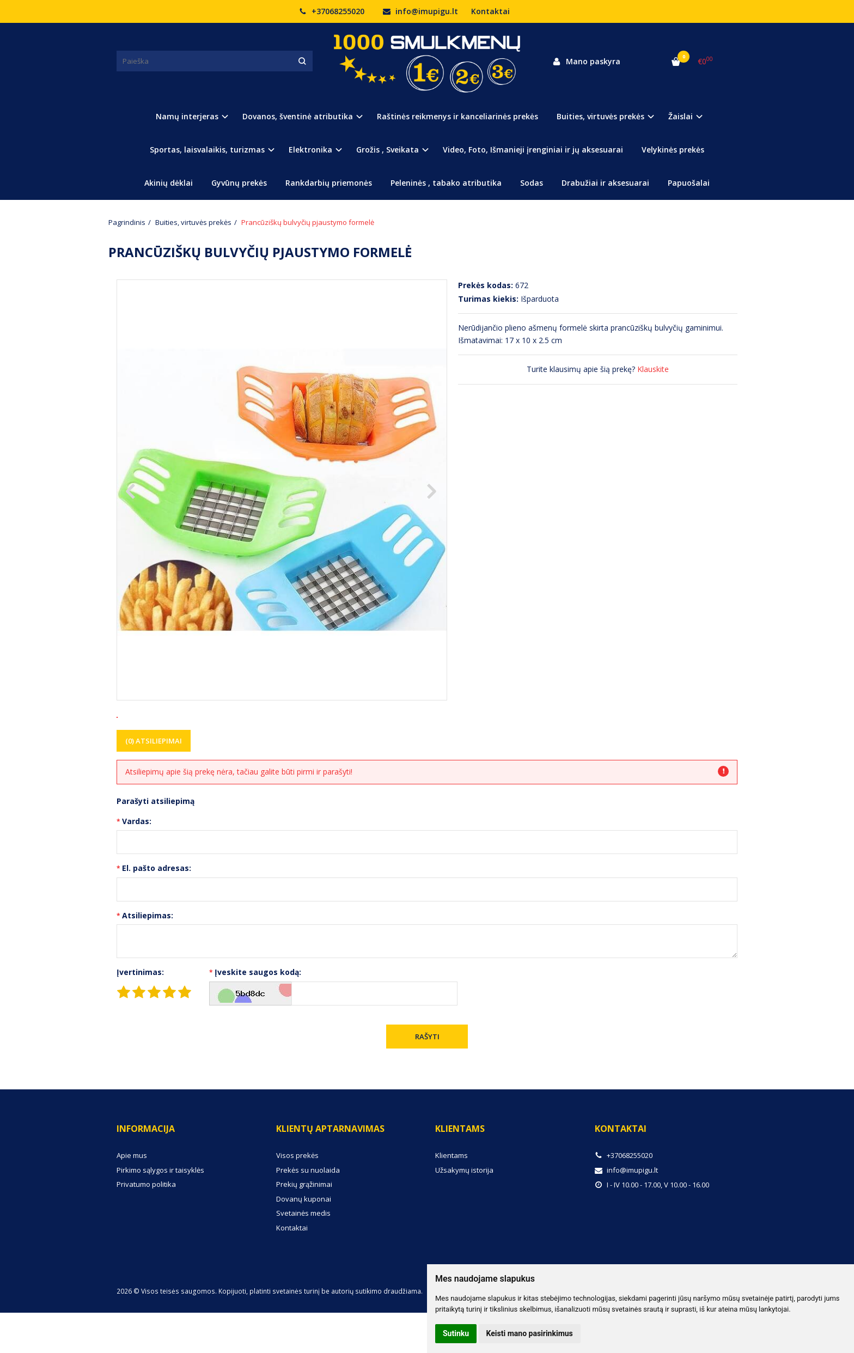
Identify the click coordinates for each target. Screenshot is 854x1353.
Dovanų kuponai (303, 1239)
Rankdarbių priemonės (328, 183)
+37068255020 (331, 11)
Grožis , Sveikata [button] (387, 149)
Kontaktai (490, 11)
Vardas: (136, 861)
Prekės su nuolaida (308, 1210)
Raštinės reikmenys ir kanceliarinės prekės (457, 116)
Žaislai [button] (680, 116)
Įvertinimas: (140, 1012)
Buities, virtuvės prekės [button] (600, 116)
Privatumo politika (146, 1224)
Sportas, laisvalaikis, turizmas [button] (207, 149)
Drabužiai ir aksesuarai (605, 183)
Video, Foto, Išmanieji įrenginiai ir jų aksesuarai (533, 149)
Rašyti (427, 1077)
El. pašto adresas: (156, 908)
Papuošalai (689, 183)
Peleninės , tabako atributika (446, 183)
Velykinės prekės (673, 149)
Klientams (460, 1169)
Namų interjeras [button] (187, 116)
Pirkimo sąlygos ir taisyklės (160, 1210)
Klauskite (653, 369)
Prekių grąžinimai (304, 1224)
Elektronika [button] (310, 149)
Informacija (146, 1169)
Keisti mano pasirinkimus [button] (529, 1333)
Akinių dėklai (168, 183)
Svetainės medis (303, 1253)
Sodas (531, 183)
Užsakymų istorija (464, 1210)
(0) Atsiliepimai (153, 781)
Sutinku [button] (456, 1333)
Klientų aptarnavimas (330, 1169)
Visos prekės (297, 1195)
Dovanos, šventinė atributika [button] (297, 116)
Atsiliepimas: (147, 955)
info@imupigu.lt (420, 11)
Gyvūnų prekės (239, 183)
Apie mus (132, 1195)
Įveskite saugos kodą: (258, 1012)
